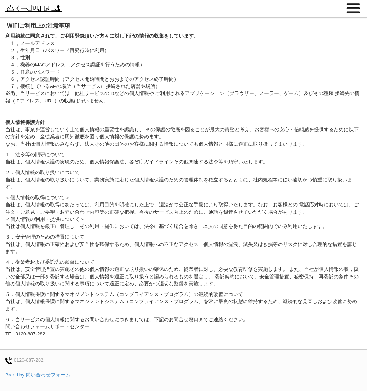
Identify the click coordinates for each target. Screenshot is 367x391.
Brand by (37, 375)
